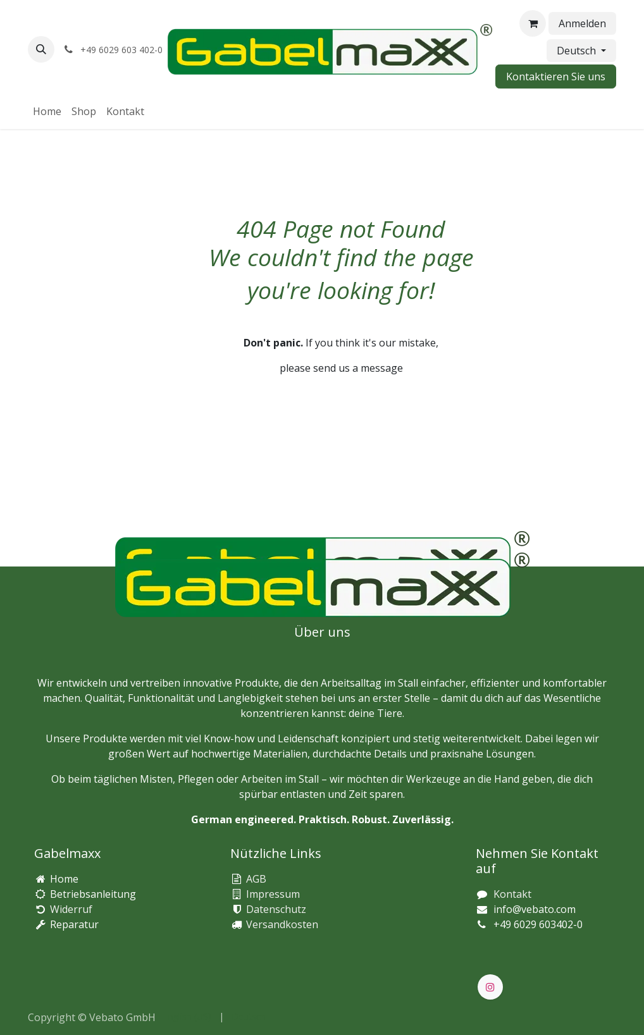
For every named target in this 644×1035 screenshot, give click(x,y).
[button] (41, 49)
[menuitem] (47, 111)
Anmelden (582, 23)
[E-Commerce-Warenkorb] (532, 23)
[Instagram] (490, 987)
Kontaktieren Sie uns (555, 76)
